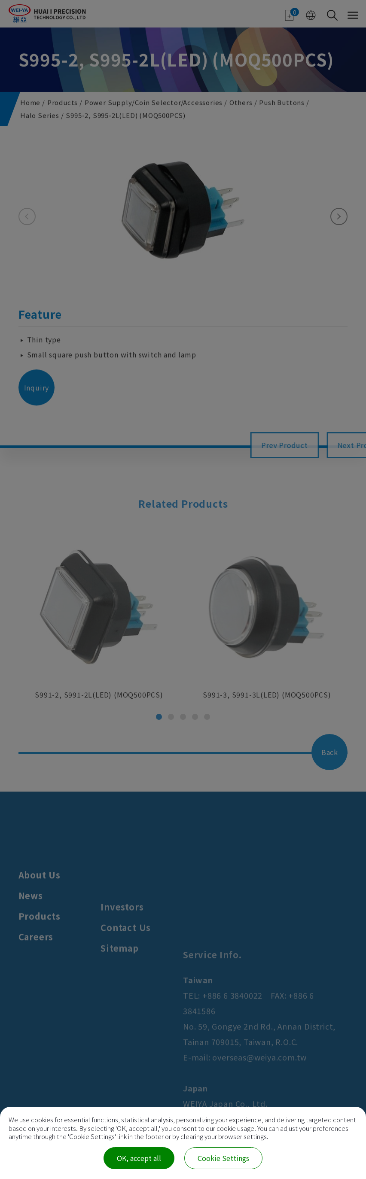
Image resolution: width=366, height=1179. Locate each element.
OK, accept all (139, 1158)
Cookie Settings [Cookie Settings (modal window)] (223, 1158)
